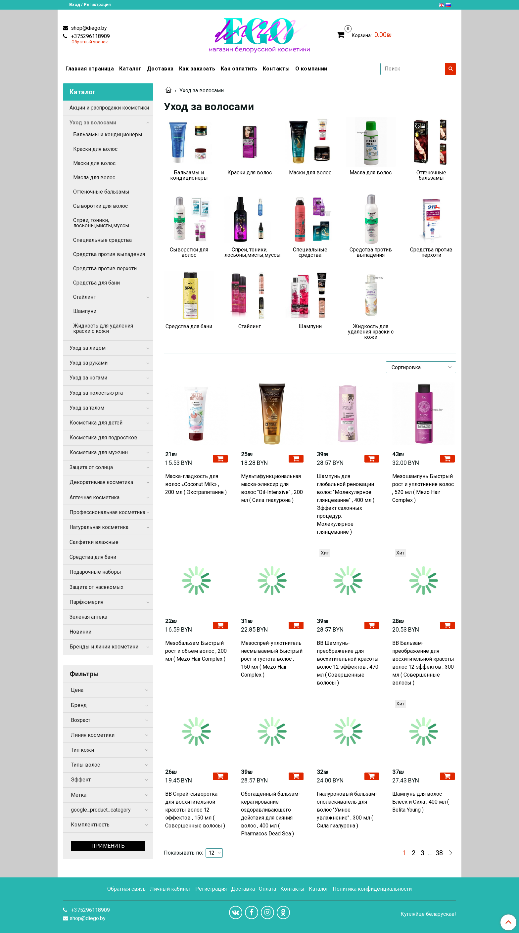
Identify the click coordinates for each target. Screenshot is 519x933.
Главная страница (90, 69)
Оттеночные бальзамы (101, 192)
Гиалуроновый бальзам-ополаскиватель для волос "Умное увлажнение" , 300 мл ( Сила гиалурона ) (347, 810)
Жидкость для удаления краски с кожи (103, 328)
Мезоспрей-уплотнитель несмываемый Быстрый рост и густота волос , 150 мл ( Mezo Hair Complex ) (272, 659)
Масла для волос (94, 177)
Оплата (267, 889)
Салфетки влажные (94, 542)
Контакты (276, 69)
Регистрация (211, 889)
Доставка (160, 69)
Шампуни (84, 311)
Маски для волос (94, 163)
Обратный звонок (89, 42)
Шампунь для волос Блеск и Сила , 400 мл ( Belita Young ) (420, 802)
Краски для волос (95, 149)
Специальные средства (102, 240)
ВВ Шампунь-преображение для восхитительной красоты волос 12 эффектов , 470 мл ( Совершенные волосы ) (348, 663)
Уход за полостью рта (96, 393)
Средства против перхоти (105, 268)
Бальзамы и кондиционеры (107, 134)
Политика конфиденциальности (372, 889)
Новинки (80, 632)
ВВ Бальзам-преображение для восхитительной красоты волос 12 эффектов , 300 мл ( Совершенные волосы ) (423, 663)
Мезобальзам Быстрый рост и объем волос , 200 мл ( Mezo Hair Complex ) (196, 651)
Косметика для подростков (103, 437)
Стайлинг (84, 297)
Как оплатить (239, 69)
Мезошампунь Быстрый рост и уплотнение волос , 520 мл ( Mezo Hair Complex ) (423, 488)
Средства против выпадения (109, 254)
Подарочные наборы (95, 572)
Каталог (130, 69)
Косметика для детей (96, 423)
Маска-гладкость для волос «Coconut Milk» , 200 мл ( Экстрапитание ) (196, 484)
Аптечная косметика (94, 497)
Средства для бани (96, 283)
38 (439, 853)
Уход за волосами (93, 122)
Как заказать (197, 69)
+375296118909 (90, 36)
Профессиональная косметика (107, 512)
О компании (311, 69)
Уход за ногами (88, 378)
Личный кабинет (170, 889)
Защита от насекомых (96, 587)
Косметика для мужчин (99, 452)
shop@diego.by (88, 28)
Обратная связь (126, 889)
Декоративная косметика (101, 482)
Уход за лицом (88, 348)
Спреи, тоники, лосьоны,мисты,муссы (101, 223)
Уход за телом (87, 408)
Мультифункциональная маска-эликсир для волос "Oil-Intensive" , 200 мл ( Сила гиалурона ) (272, 488)
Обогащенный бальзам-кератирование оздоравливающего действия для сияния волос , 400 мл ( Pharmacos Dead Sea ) (270, 814)
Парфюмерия (86, 602)
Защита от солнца (91, 467)
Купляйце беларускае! (428, 914)
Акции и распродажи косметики (109, 108)
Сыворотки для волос (100, 206)
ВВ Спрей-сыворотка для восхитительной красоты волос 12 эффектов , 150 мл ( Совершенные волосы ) (195, 810)
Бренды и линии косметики (104, 647)
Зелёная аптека (88, 617)
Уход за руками (89, 363)
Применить (108, 846)
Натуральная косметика (99, 527)
